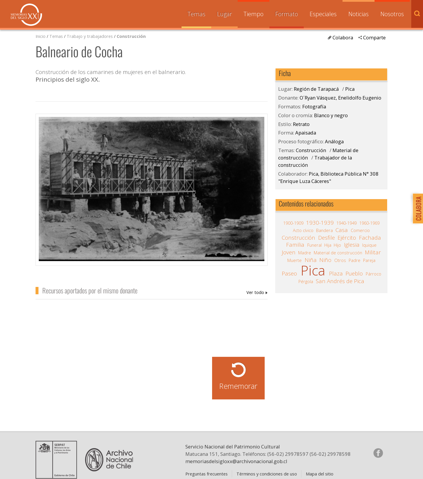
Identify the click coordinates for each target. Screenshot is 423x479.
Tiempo (253, 14)
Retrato (301, 124)
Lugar (224, 14)
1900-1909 (293, 223)
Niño (325, 259)
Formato (286, 14)
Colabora (343, 37)
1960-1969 (369, 223)
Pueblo (354, 273)
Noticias (358, 14)
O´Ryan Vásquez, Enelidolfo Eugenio (257, 292)
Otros (340, 260)
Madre (304, 253)
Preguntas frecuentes (206, 474)
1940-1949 (346, 223)
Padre (354, 260)
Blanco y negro (331, 115)
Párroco (373, 274)
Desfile (326, 237)
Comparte (374, 37)
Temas (196, 14)
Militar (373, 252)
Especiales (323, 14)
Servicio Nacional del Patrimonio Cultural (232, 446)
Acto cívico (303, 230)
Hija (327, 245)
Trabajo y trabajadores (90, 36)
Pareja (369, 260)
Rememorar (238, 386)
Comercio (360, 230)
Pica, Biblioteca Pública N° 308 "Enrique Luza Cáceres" (328, 177)
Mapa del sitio (319, 474)
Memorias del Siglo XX (26, 14)
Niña (311, 259)
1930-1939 (320, 222)
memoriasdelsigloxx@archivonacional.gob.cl (236, 461)
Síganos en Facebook (378, 453)
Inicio (41, 36)
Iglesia (352, 244)
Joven (289, 252)
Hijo (337, 245)
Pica (350, 88)
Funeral (314, 245)
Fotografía (314, 106)
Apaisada (305, 132)
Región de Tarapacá (316, 88)
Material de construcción (338, 253)
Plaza (336, 273)
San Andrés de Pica (340, 281)
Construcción (131, 36)
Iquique (369, 245)
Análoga (334, 141)
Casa (341, 229)
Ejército (347, 237)
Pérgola (305, 281)
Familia (295, 244)
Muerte (294, 260)
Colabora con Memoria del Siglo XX (416, 208)
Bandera (324, 230)
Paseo (289, 273)
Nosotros (392, 14)
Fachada (370, 237)
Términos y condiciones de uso (266, 474)
